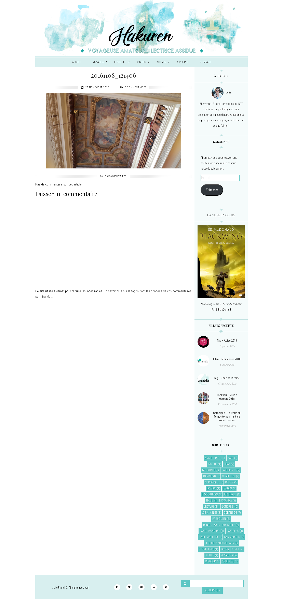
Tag (223, 549)
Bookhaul (208, 470)
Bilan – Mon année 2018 (227, 359)
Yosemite (228, 561)
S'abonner (212, 190)
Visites (143, 62)
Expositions (210, 494)
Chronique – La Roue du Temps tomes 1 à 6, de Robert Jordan (227, 416)
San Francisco (208, 537)
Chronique (212, 482)
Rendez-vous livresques (219, 524)
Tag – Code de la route (227, 378)
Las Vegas (225, 500)
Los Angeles (209, 512)
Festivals (230, 494)
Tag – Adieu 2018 (227, 340)
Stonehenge (206, 549)
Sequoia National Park (219, 543)
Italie (209, 500)
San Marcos (232, 537)
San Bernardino (210, 531)
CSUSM (229, 482)
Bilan (227, 464)
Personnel (219, 518)
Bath (231, 458)
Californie (228, 470)
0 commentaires (135, 87)
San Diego (233, 531)
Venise (235, 549)
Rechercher (212, 590)
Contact (205, 62)
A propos (183, 62)
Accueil (77, 62)
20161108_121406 (113, 75)
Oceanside (230, 512)
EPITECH (211, 488)
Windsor (210, 561)
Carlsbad (209, 476)
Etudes (227, 488)
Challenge (228, 476)
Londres (227, 506)
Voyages (100, 62)
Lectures (122, 62)
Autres (163, 62)
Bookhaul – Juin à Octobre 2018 (227, 396)
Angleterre (212, 458)
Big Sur (212, 464)
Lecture (209, 506)
